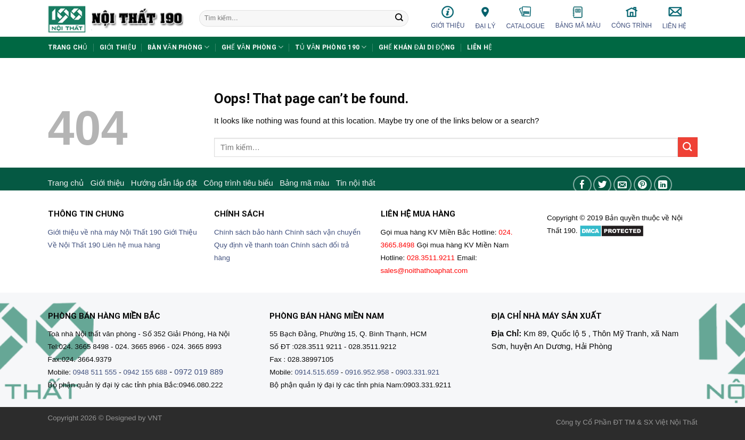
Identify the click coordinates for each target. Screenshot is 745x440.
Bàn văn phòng (179, 47)
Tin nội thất (355, 182)
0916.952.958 (367, 372)
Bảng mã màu (578, 17)
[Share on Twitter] (602, 185)
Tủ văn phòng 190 (330, 47)
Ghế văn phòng (253, 47)
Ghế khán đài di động (417, 47)
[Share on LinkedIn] (663, 185)
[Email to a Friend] (622, 185)
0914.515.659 (316, 372)
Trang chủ (68, 47)
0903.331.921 (418, 372)
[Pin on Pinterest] (643, 185)
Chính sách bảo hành (248, 232)
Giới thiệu (447, 17)
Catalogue (525, 17)
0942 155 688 (145, 372)
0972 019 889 (198, 371)
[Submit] (399, 18)
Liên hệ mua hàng (131, 245)
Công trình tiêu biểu (238, 182)
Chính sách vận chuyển (323, 232)
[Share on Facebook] (582, 185)
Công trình (631, 17)
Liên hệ (674, 17)
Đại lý (485, 17)
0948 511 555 (95, 372)
